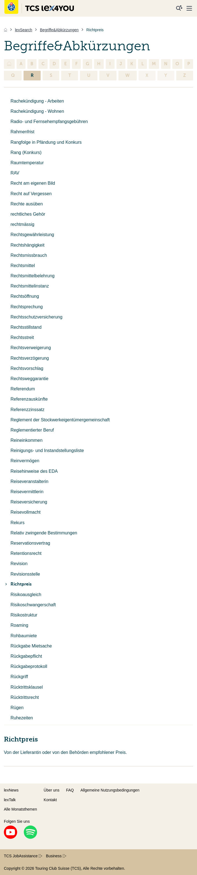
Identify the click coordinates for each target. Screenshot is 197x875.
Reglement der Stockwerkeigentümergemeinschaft (60, 419)
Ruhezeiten (22, 717)
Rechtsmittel (23, 265)
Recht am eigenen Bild (33, 183)
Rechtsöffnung (25, 296)
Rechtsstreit (22, 337)
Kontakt (50, 800)
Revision (19, 563)
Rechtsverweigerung (31, 347)
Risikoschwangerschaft (33, 604)
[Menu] (189, 8)
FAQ (70, 790)
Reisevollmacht (25, 512)
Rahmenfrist (22, 131)
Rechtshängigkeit (28, 245)
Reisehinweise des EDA (34, 471)
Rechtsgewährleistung (32, 234)
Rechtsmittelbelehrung (33, 275)
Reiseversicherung (29, 502)
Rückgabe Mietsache (31, 646)
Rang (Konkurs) (26, 152)
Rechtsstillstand (26, 327)
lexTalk (10, 800)
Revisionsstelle (25, 574)
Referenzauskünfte (29, 399)
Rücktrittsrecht (25, 697)
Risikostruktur (24, 615)
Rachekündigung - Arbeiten (37, 101)
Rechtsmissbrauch (29, 255)
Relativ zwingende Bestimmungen (44, 533)
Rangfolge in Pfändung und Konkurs (46, 142)
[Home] (5, 30)
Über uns (51, 790)
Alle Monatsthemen (20, 809)
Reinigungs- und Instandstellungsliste (47, 450)
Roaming (19, 625)
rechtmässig (22, 224)
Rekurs (18, 522)
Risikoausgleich (26, 594)
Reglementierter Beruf (32, 430)
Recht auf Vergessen (31, 193)
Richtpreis (18, 584)
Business (56, 856)
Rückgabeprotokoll (29, 666)
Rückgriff (19, 676)
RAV (15, 173)
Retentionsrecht (26, 553)
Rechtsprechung (27, 306)
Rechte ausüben (27, 204)
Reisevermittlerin (27, 491)
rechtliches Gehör (28, 214)
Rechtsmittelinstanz (30, 286)
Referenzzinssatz (28, 409)
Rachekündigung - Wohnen (37, 111)
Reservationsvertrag (30, 543)
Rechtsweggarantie (29, 378)
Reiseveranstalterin (29, 481)
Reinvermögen (25, 460)
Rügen (17, 707)
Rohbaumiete (24, 635)
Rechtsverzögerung (30, 358)
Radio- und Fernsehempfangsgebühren (49, 121)
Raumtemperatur (27, 162)
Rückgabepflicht (26, 656)
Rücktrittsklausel (27, 687)
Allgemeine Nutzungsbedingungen (110, 790)
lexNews (11, 790)
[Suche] (179, 8)
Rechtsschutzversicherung (37, 317)
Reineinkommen (27, 440)
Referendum (23, 388)
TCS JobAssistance (23, 856)
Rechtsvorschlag (27, 368)
